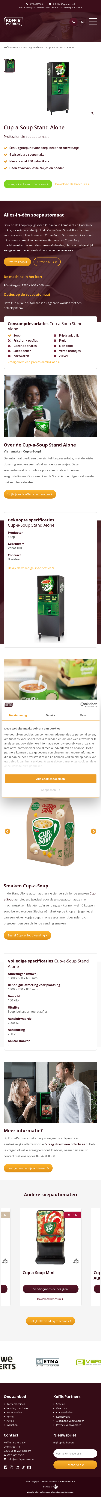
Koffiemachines (16, 1403)
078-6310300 (36, 4)
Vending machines (17, 1408)
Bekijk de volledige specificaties (31, 568)
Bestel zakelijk (26, 7)
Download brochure (50, 1299)
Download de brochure (72, 184)
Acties (10, 1420)
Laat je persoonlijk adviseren (28, 1168)
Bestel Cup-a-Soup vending (27, 935)
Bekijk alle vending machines (50, 1321)
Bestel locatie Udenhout (49, 7)
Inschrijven (75, 1464)
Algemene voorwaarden (70, 1420)
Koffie (10, 1416)
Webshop (12, 1424)
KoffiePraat (63, 1416)
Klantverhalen (64, 1412)
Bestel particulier (73, 7)
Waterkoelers (14, 1412)
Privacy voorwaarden (69, 1424)
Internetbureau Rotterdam (62, 1492)
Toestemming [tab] (18, 715)
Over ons (61, 1408)
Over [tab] (83, 715)
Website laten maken (36, 1492)
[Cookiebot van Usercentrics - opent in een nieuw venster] (80, 704)
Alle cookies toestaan (50, 778)
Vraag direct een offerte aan (28, 184)
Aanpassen (50, 789)
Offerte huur (47, 262)
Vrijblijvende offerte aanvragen (29, 494)
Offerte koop (17, 262)
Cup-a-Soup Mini (39, 1272)
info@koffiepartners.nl (62, 4)
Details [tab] (50, 715)
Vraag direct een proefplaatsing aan (34, 362)
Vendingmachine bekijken (50, 1289)
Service (60, 1403)
